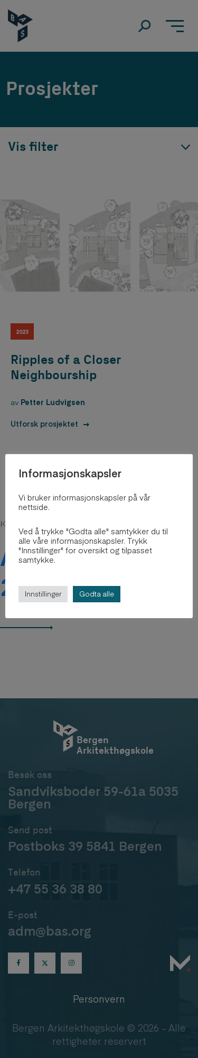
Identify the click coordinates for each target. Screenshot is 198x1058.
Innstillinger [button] (43, 594)
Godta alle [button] (96, 594)
